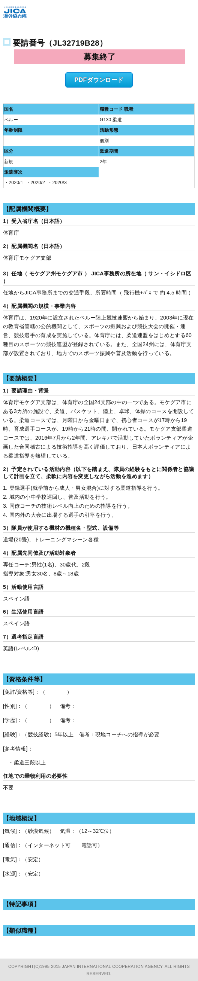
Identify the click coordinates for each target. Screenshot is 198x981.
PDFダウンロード (99, 80)
